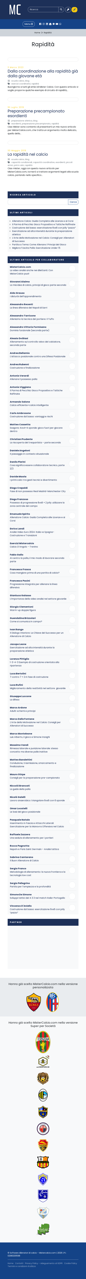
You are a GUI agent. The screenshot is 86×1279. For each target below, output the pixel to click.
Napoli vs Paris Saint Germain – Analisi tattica (34, 849)
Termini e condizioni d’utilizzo (22, 1266)
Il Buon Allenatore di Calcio (24, 860)
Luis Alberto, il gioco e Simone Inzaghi (30, 737)
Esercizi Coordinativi (21, 83)
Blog (27, 80)
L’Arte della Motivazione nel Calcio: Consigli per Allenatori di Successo (35, 724)
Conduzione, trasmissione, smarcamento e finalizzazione (33, 764)
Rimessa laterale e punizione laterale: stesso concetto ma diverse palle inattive (34, 750)
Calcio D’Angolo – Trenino (24, 546)
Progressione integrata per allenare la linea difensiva (33, 586)
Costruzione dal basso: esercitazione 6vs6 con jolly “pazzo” (44, 227)
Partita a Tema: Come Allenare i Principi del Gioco (39, 244)
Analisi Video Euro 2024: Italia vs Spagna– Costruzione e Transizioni (32, 533)
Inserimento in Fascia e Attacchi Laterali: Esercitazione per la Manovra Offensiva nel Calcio (37, 825)
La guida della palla (20, 789)
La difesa (14, 699)
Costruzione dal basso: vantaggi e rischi (31, 416)
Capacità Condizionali (21, 162)
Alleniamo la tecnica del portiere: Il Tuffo (32, 319)
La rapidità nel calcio (28, 154)
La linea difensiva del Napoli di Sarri (28, 307)
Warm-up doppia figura (23, 610)
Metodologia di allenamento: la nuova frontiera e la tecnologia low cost (37, 873)
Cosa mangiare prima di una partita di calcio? (34, 572)
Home (10, 1263)
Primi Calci (19, 165)
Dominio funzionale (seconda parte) (29, 330)
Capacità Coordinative (44, 162)
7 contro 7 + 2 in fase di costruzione (29, 677)
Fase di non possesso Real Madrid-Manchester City (38, 491)
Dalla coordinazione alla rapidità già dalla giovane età (43, 73)
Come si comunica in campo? (26, 621)
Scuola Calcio (17, 80)
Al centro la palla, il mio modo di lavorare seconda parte (37, 559)
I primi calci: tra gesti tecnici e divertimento (33, 480)
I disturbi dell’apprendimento (25, 296)
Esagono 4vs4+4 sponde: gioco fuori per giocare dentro (36, 429)
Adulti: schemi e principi (22, 711)
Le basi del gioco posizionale (25, 811)
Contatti (19, 1263)
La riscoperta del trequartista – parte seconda (35, 442)
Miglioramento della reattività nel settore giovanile (38, 688)
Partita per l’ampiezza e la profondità (30, 886)
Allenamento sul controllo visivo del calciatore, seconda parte (35, 343)
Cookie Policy (70, 1263)
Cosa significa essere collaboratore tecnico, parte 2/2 (37, 467)
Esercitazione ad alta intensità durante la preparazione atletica (32, 649)
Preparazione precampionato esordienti (36, 113)
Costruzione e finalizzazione (25, 367)
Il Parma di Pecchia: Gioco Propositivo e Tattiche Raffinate (43, 224)
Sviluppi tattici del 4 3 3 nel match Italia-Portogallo (37, 898)
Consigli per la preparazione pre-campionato (35, 777)
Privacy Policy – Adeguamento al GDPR (44, 1263)
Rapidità (35, 83)
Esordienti (16, 123)
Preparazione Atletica (21, 120)
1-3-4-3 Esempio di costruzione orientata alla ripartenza (34, 664)
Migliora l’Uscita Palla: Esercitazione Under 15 (36, 248)
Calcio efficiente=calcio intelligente (29, 405)
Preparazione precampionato (36, 123)
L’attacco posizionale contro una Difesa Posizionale (37, 356)
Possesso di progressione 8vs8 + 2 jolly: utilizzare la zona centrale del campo (37, 504)
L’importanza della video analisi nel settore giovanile (38, 598)
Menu (28, 24)
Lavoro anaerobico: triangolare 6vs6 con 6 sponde (37, 800)
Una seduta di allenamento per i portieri (31, 837)
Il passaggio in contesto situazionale (29, 454)
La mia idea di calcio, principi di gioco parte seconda (38, 285)
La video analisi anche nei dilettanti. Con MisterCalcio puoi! (31, 272)
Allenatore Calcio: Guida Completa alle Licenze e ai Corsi (42, 221)
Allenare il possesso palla (23, 379)
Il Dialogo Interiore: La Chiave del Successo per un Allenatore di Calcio (36, 634)
